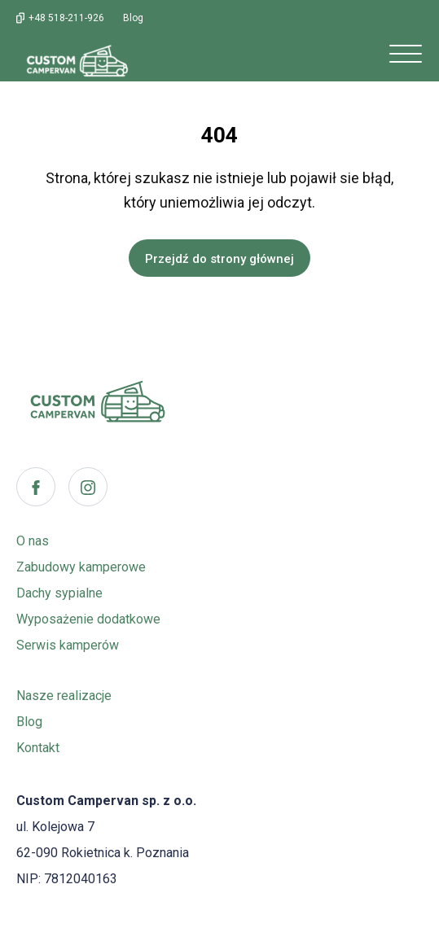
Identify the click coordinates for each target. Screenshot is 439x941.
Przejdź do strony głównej (219, 259)
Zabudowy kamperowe (81, 567)
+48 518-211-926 (66, 18)
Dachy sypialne (59, 593)
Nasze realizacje (64, 695)
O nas (32, 541)
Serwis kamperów (67, 645)
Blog (29, 721)
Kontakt (37, 747)
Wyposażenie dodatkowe (88, 619)
